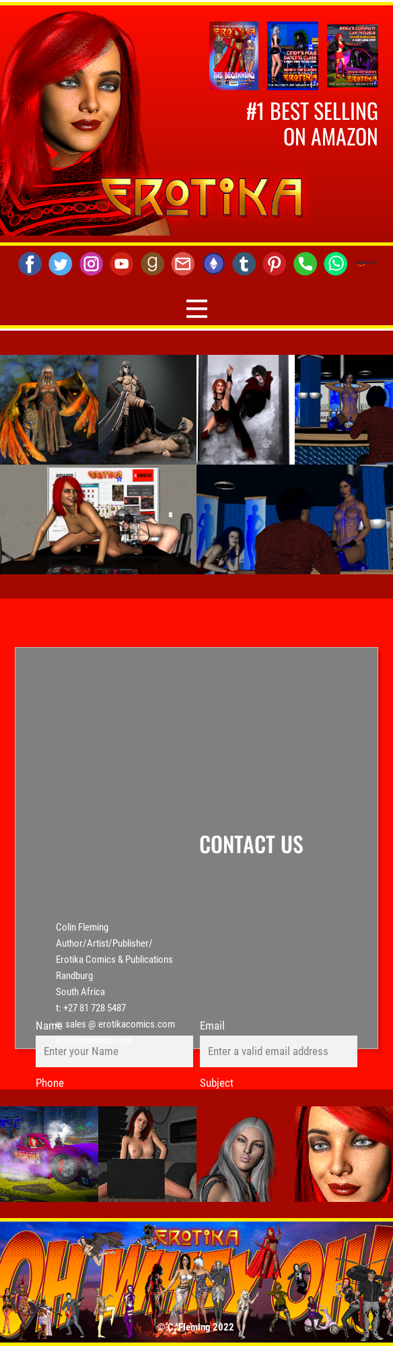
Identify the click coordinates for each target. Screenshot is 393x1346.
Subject (217, 1082)
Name (49, 1025)
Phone (50, 1082)
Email (212, 1025)
